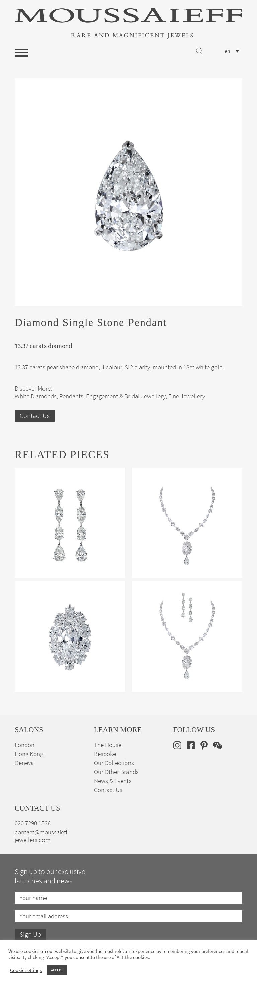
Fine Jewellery (186, 396)
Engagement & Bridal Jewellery (126, 396)
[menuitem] (231, 51)
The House (107, 745)
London (24, 745)
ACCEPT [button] (57, 970)
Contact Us (35, 416)
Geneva (24, 763)
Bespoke (105, 754)
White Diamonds (36, 396)
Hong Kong (29, 754)
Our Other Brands (116, 772)
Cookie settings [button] (26, 970)
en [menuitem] (227, 51)
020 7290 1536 (33, 823)
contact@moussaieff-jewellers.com (42, 836)
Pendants (71, 396)
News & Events (113, 781)
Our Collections (114, 763)
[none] (231, 51)
